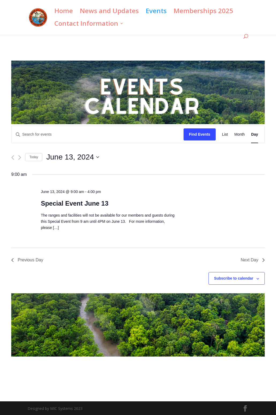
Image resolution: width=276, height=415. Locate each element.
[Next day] (19, 157)
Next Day (253, 260)
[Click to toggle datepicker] (72, 157)
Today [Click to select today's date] (33, 157)
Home (63, 12)
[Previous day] (12, 157)
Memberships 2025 (203, 12)
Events (156, 12)
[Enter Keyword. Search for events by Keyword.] (98, 134)
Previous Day (27, 260)
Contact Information (86, 24)
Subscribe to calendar (233, 278)
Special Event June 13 (74, 203)
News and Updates (109, 12)
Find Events (199, 134)
